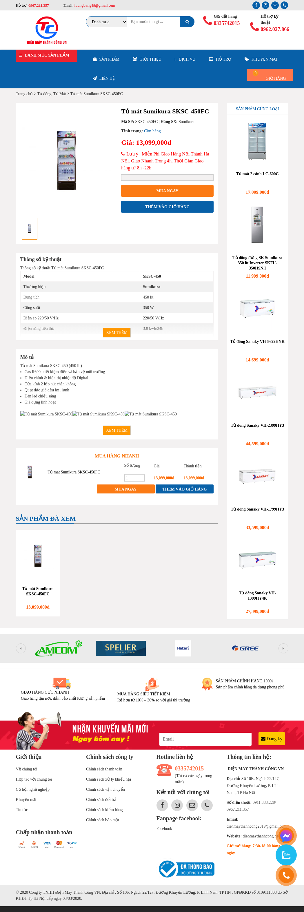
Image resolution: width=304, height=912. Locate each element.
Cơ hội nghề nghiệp (33, 789)
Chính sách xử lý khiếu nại (108, 779)
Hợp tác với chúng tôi (34, 779)
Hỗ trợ (220, 59)
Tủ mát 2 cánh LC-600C (257, 174)
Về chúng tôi (26, 769)
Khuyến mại (261, 59)
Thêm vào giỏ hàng (167, 207)
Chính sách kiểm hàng (104, 810)
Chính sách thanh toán (104, 769)
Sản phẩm (106, 59)
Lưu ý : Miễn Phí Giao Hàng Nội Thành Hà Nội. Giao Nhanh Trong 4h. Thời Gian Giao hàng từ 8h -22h (165, 160)
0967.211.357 (38, 5)
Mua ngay (167, 191)
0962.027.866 (272, 29)
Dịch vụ (185, 59)
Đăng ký (272, 738)
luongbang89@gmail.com (94, 5)
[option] (66, 160)
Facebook (164, 828)
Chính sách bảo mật (102, 820)
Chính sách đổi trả (101, 799)
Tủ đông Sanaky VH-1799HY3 (257, 509)
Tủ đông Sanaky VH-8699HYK (257, 341)
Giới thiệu (147, 59)
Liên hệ (104, 78)
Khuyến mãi (26, 799)
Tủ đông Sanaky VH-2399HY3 (257, 425)
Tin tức (22, 810)
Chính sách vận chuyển (105, 789)
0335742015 (225, 23)
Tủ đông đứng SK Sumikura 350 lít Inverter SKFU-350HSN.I (257, 263)
